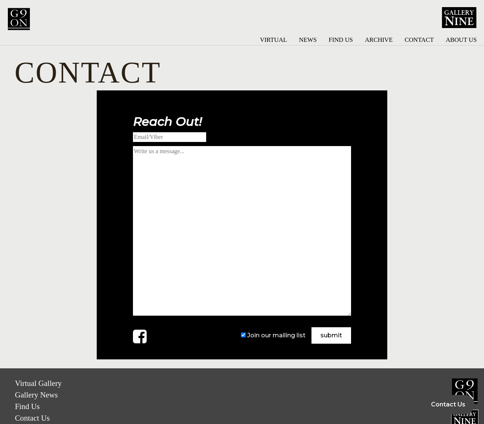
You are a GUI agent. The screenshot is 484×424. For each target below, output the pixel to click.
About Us (461, 39)
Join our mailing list (276, 335)
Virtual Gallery (38, 383)
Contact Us (32, 418)
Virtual (273, 39)
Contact (419, 39)
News (308, 39)
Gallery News (36, 394)
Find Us (341, 39)
